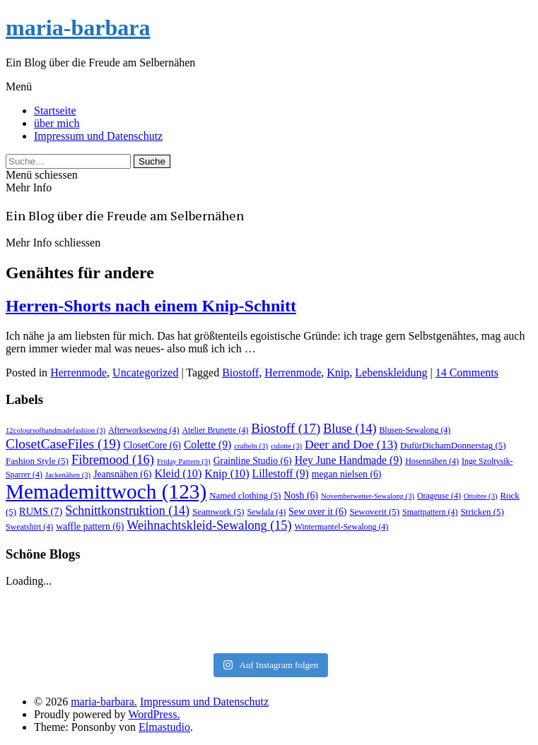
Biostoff (240, 372)
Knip (338, 372)
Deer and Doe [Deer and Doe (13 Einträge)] (351, 444)
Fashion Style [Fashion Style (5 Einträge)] (37, 460)
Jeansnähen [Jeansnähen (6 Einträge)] (122, 474)
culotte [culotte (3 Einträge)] (286, 446)
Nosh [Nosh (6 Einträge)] (300, 495)
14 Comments (466, 372)
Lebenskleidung (391, 372)
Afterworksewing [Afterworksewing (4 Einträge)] (143, 430)
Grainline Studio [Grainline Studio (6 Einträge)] (253, 460)
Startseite (55, 111)
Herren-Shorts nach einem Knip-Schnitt (151, 306)
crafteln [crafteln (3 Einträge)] (251, 446)
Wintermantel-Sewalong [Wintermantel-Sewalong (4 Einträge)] (342, 527)
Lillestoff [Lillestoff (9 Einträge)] (280, 473)
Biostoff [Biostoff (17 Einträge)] (285, 428)
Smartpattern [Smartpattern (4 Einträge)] (429, 512)
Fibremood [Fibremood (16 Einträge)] (112, 459)
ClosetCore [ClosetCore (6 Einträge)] (152, 445)
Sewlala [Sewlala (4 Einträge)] (266, 512)
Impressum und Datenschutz (98, 136)
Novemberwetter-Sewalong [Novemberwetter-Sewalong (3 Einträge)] (367, 496)
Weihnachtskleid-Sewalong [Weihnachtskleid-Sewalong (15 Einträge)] (209, 525)
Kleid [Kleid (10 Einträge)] (177, 473)
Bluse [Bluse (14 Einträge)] (349, 429)
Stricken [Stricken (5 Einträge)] (481, 511)
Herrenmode (78, 372)
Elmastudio (164, 727)
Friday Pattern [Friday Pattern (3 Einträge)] (184, 461)
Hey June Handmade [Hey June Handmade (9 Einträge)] (349, 460)
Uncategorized (145, 372)
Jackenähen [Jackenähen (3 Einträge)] (67, 475)
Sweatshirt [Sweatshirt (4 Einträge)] (29, 527)
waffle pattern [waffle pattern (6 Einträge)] (90, 526)
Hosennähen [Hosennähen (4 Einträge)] (432, 461)
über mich (56, 123)
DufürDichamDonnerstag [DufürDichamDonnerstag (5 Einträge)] (452, 445)
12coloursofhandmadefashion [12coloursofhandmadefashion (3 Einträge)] (55, 430)
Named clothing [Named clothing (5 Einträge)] (245, 495)
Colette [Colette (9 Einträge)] (207, 445)
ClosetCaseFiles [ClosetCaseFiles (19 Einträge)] (63, 443)
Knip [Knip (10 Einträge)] (226, 473)
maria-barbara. (104, 702)
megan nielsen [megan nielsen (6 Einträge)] (347, 474)
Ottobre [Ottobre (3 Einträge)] (481, 496)
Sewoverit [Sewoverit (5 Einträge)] (374, 511)
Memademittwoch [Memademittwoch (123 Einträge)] (106, 491)
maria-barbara (78, 27)
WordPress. (154, 714)
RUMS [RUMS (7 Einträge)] (40, 511)
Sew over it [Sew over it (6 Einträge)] (317, 511)
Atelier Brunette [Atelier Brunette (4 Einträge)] (215, 430)
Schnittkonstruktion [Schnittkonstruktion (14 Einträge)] (127, 510)
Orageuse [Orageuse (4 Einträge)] (439, 496)
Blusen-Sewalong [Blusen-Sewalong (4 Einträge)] (414, 430)
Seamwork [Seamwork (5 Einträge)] (218, 511)
